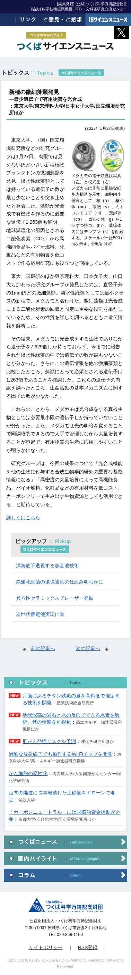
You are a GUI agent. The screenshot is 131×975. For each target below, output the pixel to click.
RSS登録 (88, 947)
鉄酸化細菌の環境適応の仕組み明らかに (59, 582)
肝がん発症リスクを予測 (49, 741)
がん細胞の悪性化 (28, 773)
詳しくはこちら (23, 517)
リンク (28, 19)
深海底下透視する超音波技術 (47, 565)
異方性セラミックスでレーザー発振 (55, 598)
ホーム (8, 19)
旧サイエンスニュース (108, 19)
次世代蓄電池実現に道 (40, 614)
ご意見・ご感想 (63, 19)
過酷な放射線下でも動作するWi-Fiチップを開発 (60, 754)
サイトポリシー (46, 947)
